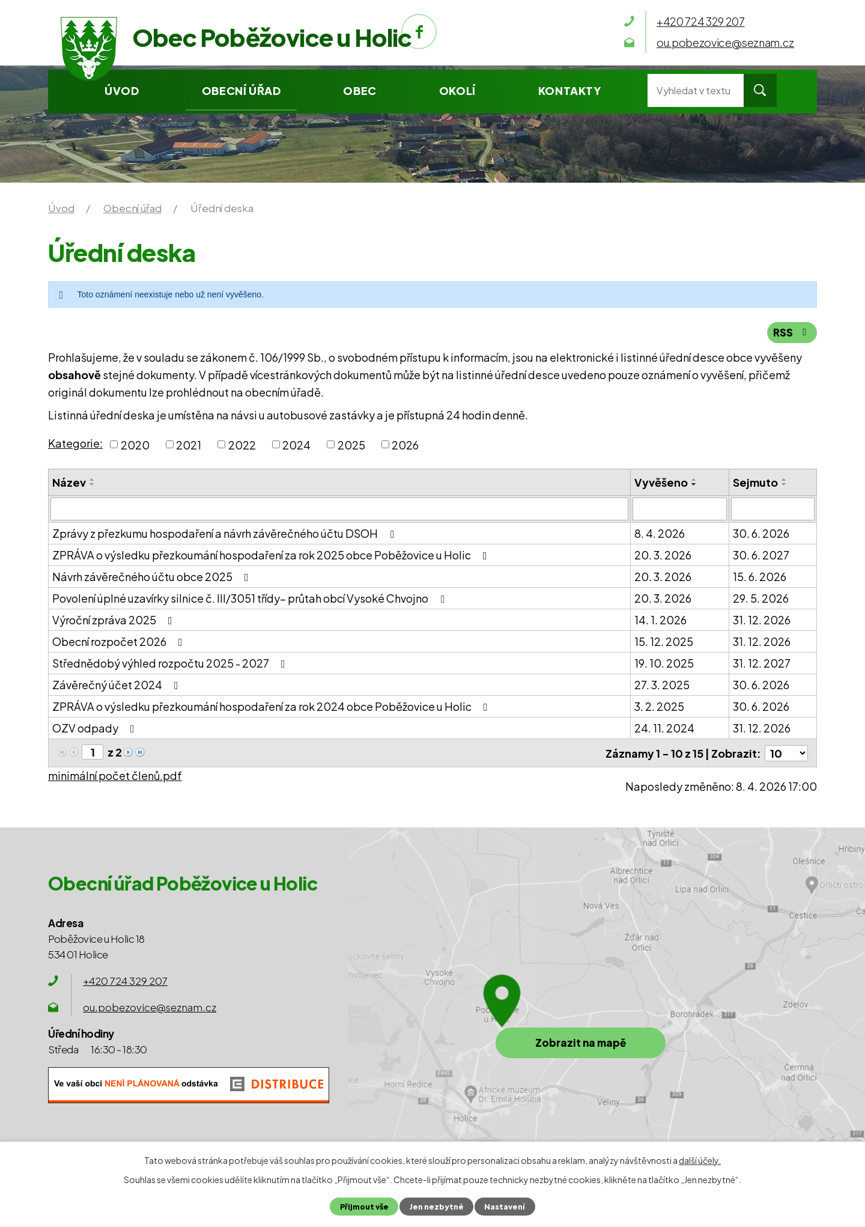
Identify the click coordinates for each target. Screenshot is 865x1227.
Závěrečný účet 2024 (117, 685)
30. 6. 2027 (761, 555)
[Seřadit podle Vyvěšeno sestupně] (694, 484)
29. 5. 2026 (761, 598)
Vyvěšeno (661, 482)
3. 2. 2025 (659, 706)
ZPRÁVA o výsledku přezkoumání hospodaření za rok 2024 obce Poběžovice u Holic (272, 706)
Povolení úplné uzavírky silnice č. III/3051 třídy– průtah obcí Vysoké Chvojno (250, 598)
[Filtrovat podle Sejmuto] (773, 509)
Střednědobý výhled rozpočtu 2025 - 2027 (171, 663)
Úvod (122, 90)
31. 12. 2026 (762, 620)
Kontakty (569, 90)
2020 (135, 444)
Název (69, 482)
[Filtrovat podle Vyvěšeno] (680, 509)
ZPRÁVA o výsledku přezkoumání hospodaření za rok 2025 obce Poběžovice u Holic (272, 555)
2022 (242, 444)
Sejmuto (755, 482)
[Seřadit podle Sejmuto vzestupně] (784, 479)
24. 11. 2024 (664, 728)
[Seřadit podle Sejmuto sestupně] (784, 484)
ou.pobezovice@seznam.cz (149, 1006)
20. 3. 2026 (662, 555)
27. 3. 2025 (662, 685)
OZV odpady (95, 728)
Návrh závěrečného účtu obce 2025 (152, 576)
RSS (792, 332)
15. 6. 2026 (759, 576)
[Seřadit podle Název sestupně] (92, 484)
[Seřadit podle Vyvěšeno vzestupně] (694, 479)
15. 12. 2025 (663, 641)
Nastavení (504, 1206)
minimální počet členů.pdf (115, 775)
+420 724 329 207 (125, 980)
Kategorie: (75, 443)
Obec (359, 90)
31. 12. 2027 (762, 663)
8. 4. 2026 (659, 533)
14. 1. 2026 (660, 620)
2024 (296, 444)
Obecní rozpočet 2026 (119, 641)
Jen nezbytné (436, 1206)
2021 (188, 444)
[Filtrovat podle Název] (339, 509)
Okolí (457, 90)
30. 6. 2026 (761, 533)
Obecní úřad (241, 90)
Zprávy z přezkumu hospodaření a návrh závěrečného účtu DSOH (225, 533)
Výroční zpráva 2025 (114, 620)
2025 (351, 444)
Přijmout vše (364, 1206)
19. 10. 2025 (664, 663)
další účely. (700, 1160)
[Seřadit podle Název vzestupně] (92, 479)
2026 (405, 444)
